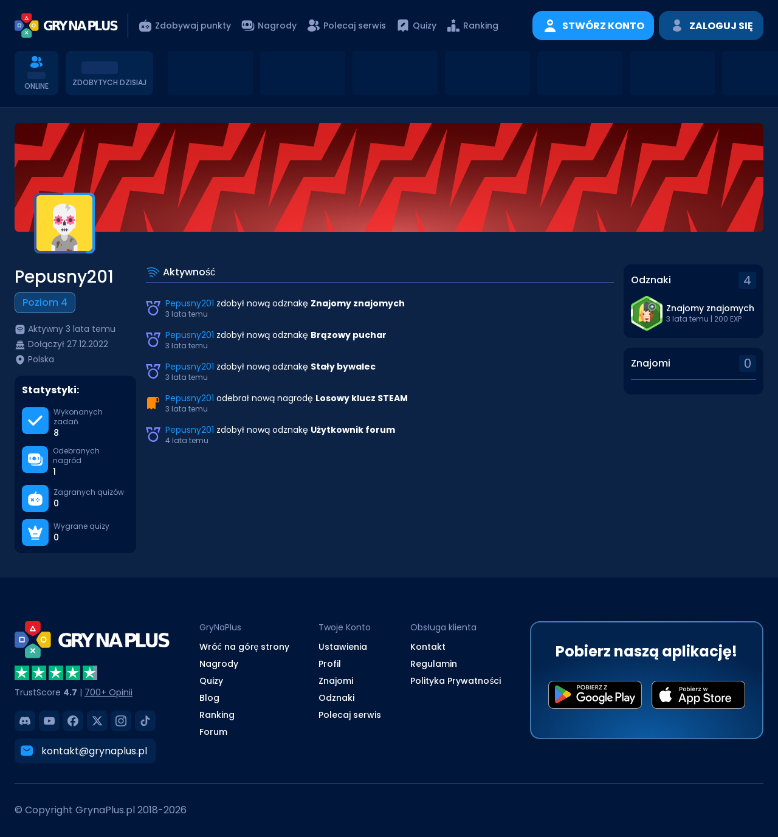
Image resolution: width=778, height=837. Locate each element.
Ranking (217, 715)
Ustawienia (342, 647)
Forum (213, 732)
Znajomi (335, 681)
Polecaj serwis (349, 715)
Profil (329, 664)
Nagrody (218, 664)
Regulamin (433, 664)
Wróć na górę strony (244, 647)
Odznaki (336, 698)
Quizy (211, 681)
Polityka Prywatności (455, 681)
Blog (209, 698)
